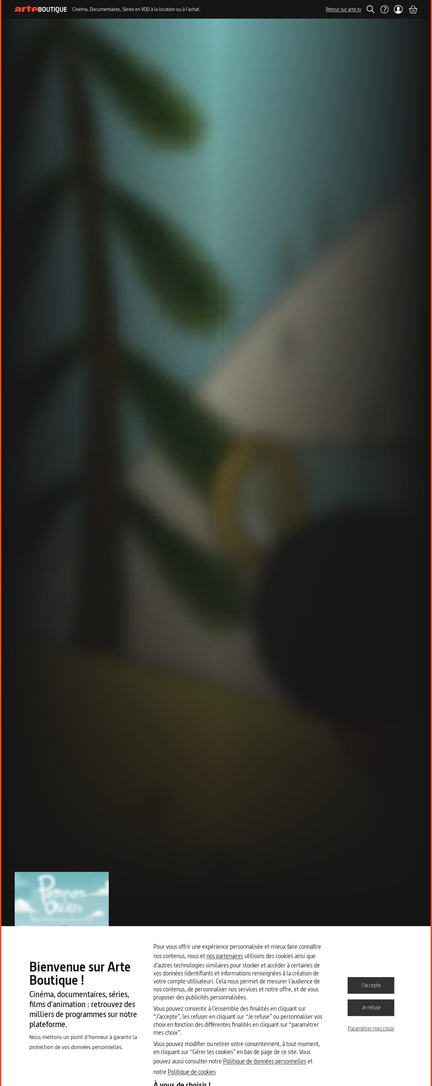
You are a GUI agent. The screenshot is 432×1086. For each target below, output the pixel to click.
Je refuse (371, 1007)
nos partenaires (224, 956)
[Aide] (384, 9)
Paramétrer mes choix (371, 1028)
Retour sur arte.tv (343, 9)
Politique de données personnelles (264, 1061)
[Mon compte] (398, 9)
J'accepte (371, 985)
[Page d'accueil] (41, 9)
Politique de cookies (192, 1072)
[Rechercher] (371, 9)
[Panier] (412, 9)
